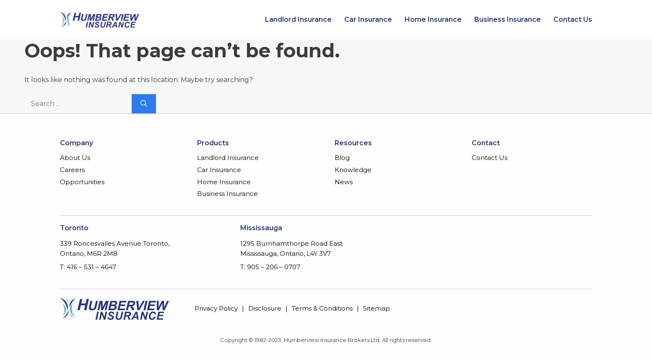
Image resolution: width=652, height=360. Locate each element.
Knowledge (353, 170)
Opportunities (82, 182)
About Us (75, 158)
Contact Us (572, 19)
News (344, 182)
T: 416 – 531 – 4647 (88, 267)
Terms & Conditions (322, 308)
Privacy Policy (216, 308)
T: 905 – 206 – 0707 (270, 267)
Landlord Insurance (298, 19)
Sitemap (376, 308)
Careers (72, 170)
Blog (342, 158)
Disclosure (264, 308)
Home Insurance (433, 19)
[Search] (144, 103)
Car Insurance (368, 19)
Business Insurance (507, 19)
